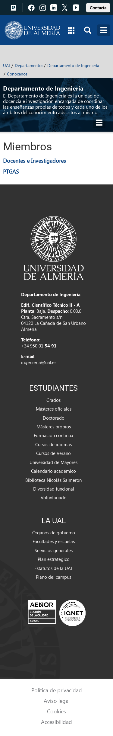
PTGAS (11, 171)
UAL (7, 65)
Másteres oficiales (53, 409)
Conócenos (17, 74)
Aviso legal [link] (57, 700)
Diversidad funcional (53, 489)
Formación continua (53, 435)
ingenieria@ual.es (38, 362)
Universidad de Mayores (53, 462)
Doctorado (53, 418)
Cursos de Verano (53, 453)
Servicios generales (54, 550)
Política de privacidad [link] (56, 690)
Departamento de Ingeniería (73, 65)
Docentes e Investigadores (34, 160)
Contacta (98, 8)
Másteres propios (53, 427)
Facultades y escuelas (54, 541)
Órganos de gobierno (53, 533)
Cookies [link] (56, 711)
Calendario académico (53, 471)
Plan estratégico (54, 559)
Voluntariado (54, 497)
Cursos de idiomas (53, 444)
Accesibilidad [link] (56, 721)
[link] (98, 7)
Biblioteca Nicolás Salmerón (53, 480)
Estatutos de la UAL (53, 568)
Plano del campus (53, 577)
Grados (53, 400)
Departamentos (29, 65)
